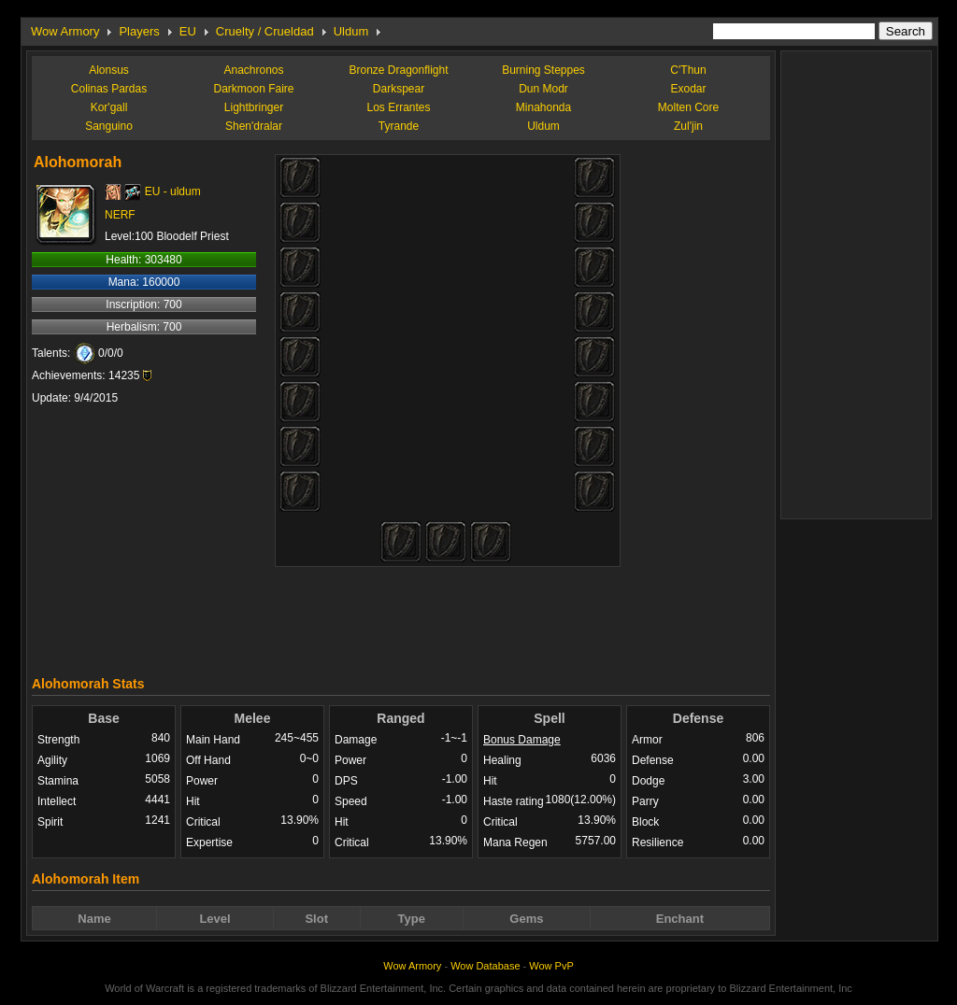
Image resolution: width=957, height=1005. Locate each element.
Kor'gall (109, 107)
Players (139, 31)
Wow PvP (551, 965)
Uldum (351, 31)
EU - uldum (173, 191)
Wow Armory (65, 31)
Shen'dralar (253, 126)
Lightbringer (253, 107)
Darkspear (398, 88)
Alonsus (109, 70)
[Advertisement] (401, 616)
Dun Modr (543, 88)
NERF (120, 214)
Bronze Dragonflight (398, 70)
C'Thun (688, 70)
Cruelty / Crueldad (265, 31)
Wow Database (485, 965)
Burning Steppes (543, 70)
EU (187, 31)
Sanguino (109, 126)
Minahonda (543, 107)
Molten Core (688, 107)
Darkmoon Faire (253, 88)
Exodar (688, 88)
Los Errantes (398, 107)
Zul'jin (688, 126)
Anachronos (253, 70)
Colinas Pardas (109, 88)
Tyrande (399, 126)
